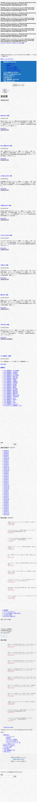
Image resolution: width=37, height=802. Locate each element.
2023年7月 (6, 493)
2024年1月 (6, 484)
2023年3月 (6, 496)
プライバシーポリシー (9, 611)
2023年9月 (6, 490)
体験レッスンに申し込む (7, 59)
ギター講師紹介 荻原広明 (10, 393)
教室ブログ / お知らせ (9, 745)
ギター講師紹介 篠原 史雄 (10, 391)
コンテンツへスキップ (6, 43)
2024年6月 (6, 476)
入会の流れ (6, 748)
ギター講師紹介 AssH (9, 398)
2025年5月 (6, 461)
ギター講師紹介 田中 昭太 (10, 388)
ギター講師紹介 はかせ (9, 402)
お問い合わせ (6, 751)
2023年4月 (6, 494)
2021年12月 (6, 513)
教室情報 (5, 610)
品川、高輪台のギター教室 (6, 145)
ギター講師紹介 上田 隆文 (10, 372)
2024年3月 (6, 481)
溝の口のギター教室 (5, 324)
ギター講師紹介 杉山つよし (11, 404)
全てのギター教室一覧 (12, 69)
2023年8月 (6, 491)
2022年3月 (6, 508)
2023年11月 (6, 487)
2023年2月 (6, 497)
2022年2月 (6, 510)
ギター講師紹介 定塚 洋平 (10, 378)
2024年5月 (6, 478)
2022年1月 (6, 511)
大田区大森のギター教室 (6, 205)
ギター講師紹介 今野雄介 (10, 373)
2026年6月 (6, 450)
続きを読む (3, 128)
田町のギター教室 (4, 294)
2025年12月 (6, 458)
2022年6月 (6, 503)
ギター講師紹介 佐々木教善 (11, 375)
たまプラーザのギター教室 (6, 235)
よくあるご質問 (7, 614)
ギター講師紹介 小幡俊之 (10, 381)
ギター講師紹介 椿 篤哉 (10, 385)
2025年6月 (6, 459)
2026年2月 (6, 455)
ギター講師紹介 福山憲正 (10, 390)
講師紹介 (8, 65)
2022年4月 (6, 507)
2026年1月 (6, 456)
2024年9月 (6, 472)
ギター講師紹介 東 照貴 (10, 384)
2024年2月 (6, 482)
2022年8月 (6, 502)
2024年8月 (6, 473)
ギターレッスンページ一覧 (13, 70)
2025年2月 (6, 465)
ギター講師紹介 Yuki (9, 401)
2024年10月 (6, 470)
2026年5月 (6, 452)
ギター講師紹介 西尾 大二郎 (11, 394)
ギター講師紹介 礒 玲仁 (10, 399)
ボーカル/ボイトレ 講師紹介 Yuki (12, 405)
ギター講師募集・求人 (9, 750)
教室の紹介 (6, 734)
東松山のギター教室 (5, 115)
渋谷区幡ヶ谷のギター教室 (6, 175)
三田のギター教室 (4, 265)
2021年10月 (6, 514)
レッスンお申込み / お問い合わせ (12, 613)
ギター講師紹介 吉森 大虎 (10, 376)
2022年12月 (6, 499)
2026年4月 (6, 453)
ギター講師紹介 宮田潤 (6, 356)
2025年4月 (6, 462)
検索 (2, 442)
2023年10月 (6, 488)
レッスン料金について (9, 744)
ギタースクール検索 (11, 67)
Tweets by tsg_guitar (8, 727)
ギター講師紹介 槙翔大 (9, 387)
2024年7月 (6, 475)
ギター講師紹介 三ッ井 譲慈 (11, 370)
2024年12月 (6, 467)
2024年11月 (6, 468)
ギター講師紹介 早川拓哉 (10, 382)
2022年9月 (6, 500)
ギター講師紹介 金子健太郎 (11, 396)
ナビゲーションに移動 (18, 43)
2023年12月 (6, 485)
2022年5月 (6, 505)
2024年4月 (6, 479)
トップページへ (10, 63)
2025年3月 (6, 464)
